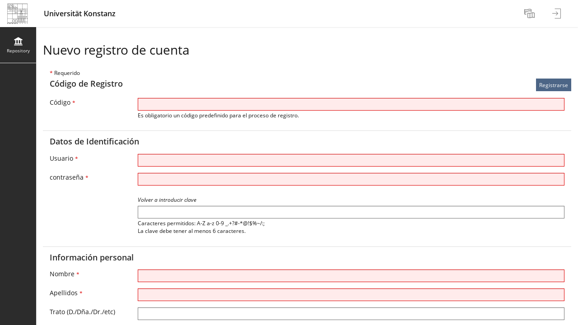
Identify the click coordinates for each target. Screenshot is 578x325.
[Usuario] (351, 160)
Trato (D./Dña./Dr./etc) (82, 311)
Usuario (64, 158)
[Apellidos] (351, 294)
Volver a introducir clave (167, 200)
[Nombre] (351, 275)
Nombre (64, 273)
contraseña (69, 177)
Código (62, 102)
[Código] (351, 104)
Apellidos (66, 292)
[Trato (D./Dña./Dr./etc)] (351, 313)
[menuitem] (530, 13)
